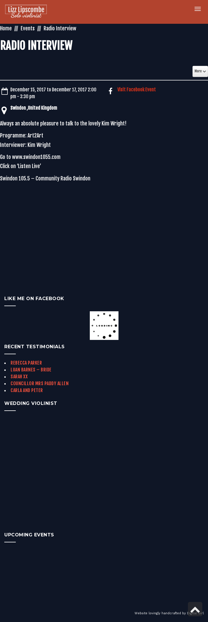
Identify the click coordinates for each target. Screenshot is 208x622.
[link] (26, 11)
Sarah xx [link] (19, 376)
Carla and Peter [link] (27, 390)
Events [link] (28, 28)
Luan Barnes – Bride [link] (31, 370)
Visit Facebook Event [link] (136, 89)
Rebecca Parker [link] (26, 363)
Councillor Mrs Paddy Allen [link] (40, 383)
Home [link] (6, 28)
